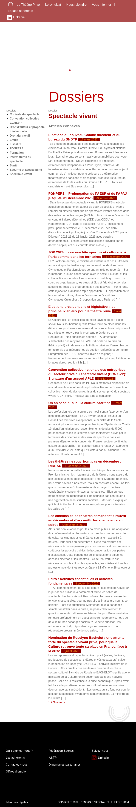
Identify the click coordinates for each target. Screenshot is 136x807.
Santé (14, 165)
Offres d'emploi (16, 771)
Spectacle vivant (21, 174)
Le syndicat (53, 4)
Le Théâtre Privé (28, 4)
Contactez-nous (16, 764)
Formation (17, 152)
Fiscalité (15, 144)
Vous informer (101, 4)
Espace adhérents (20, 11)
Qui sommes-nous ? (19, 750)
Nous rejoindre (76, 4)
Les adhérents (15, 757)
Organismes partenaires (65, 764)
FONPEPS (16, 148)
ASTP (53, 757)
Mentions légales (17, 802)
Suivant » (59, 702)
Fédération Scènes (61, 750)
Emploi (14, 139)
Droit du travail (20, 135)
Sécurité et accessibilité (26, 169)
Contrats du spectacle (24, 114)
